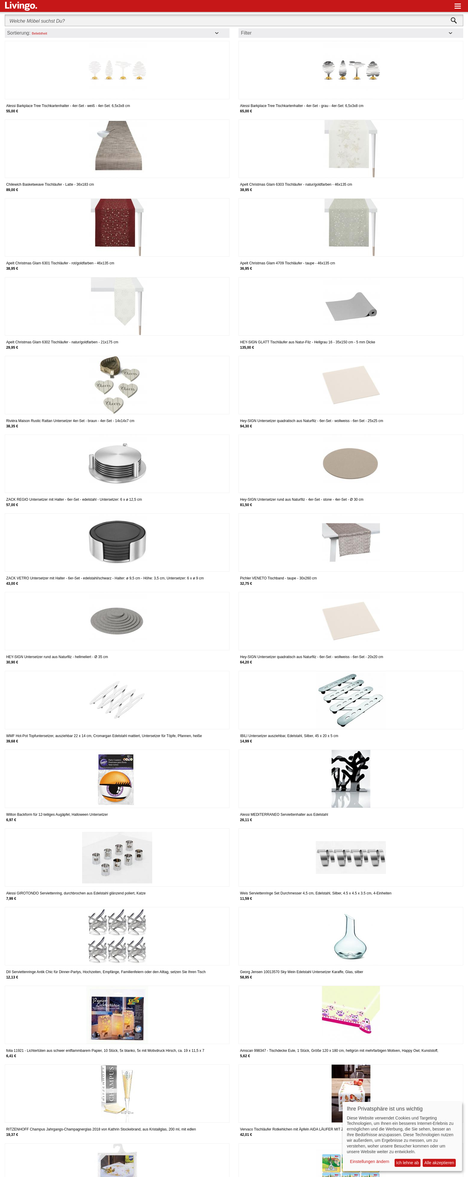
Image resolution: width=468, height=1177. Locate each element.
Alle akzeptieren (439, 1162)
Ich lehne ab (407, 1162)
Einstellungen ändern (370, 1161)
